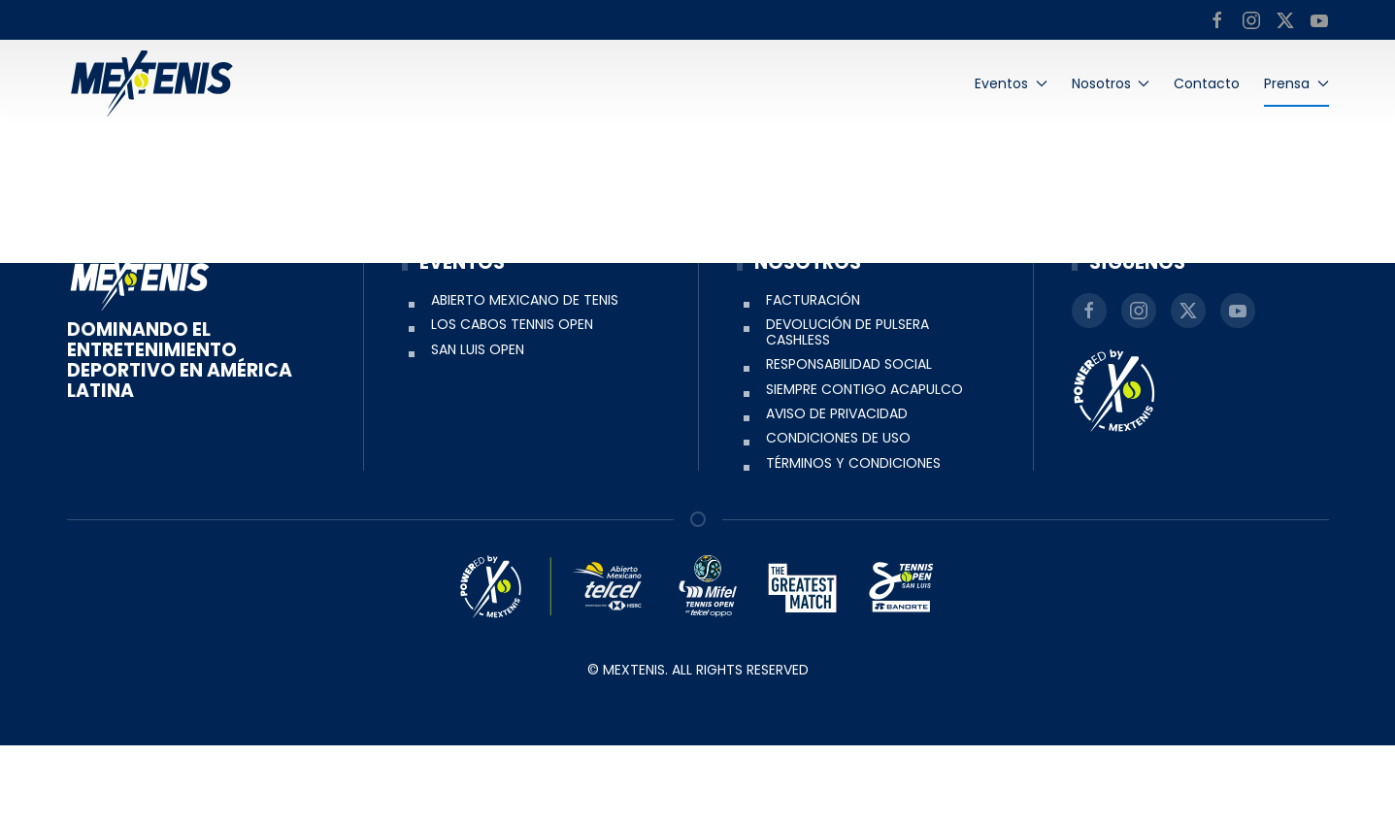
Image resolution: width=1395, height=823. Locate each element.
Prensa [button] (1296, 83)
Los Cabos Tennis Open (512, 402)
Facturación (813, 377)
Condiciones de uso (838, 515)
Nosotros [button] (1111, 83)
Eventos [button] (1011, 83)
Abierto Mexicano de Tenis (524, 377)
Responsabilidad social (849, 441)
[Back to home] (152, 83)
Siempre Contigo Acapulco (864, 466)
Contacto (1207, 83)
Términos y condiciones (853, 539)
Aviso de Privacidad (837, 491)
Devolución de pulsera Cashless (847, 409)
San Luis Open (477, 426)
